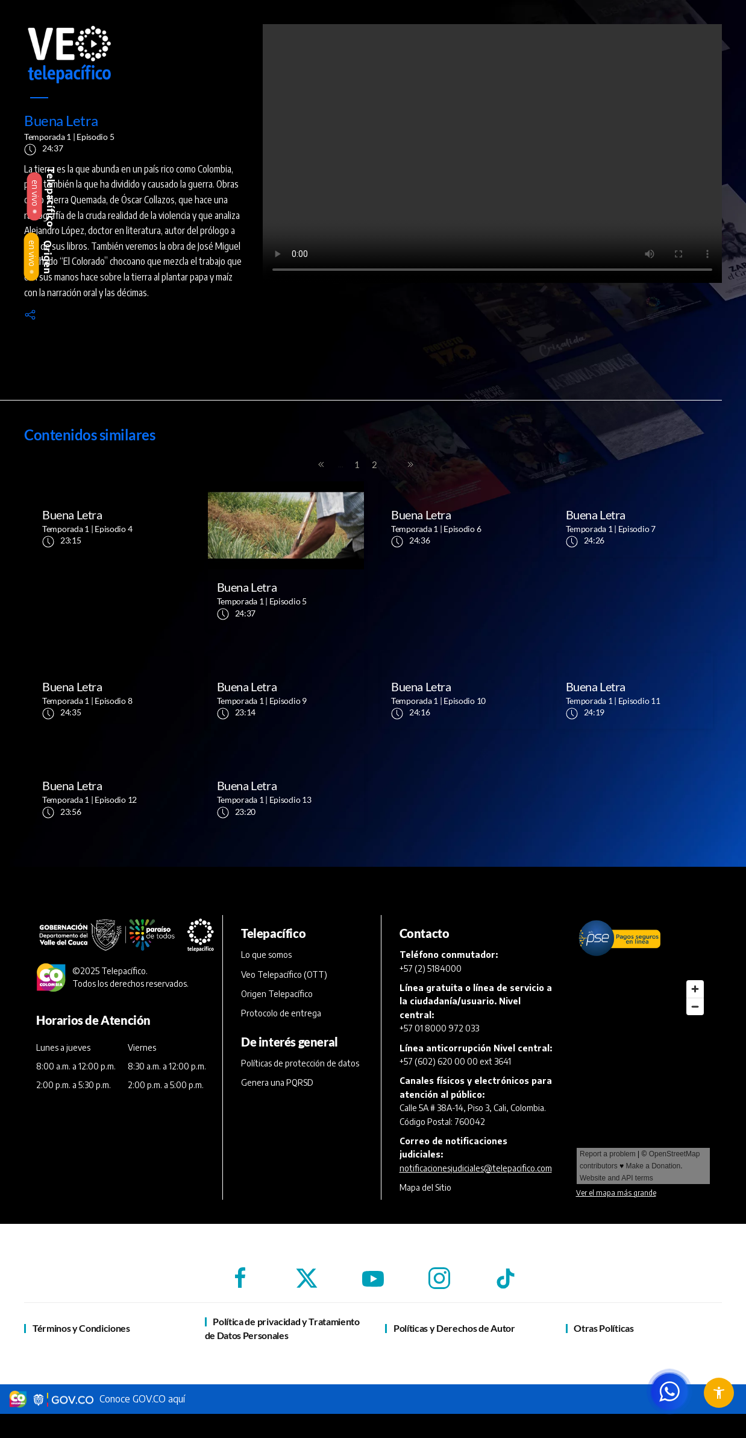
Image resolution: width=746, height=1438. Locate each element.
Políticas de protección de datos (300, 1063)
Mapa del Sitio (425, 1187)
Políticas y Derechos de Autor (454, 1328)
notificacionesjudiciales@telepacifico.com (476, 1168)
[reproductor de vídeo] (492, 153)
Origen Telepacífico (277, 994)
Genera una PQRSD (277, 1082)
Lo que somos (266, 954)
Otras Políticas (603, 1328)
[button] (30, 314)
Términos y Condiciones (81, 1328)
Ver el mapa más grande (616, 1192)
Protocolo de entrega (281, 1013)
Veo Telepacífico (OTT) (284, 974)
